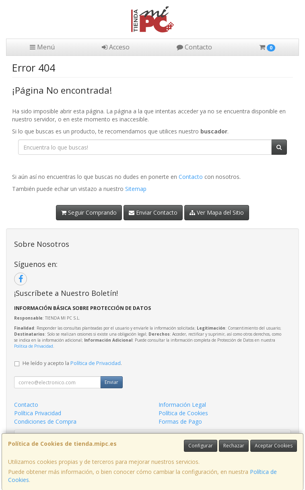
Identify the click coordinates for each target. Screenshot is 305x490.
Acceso (116, 47)
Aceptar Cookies (274, 445)
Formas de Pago (180, 421)
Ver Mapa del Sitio (217, 212)
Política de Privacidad (33, 346)
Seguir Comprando (89, 212)
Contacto (194, 47)
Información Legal (182, 404)
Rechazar (233, 445)
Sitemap (135, 189)
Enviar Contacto (153, 212)
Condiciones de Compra (45, 421)
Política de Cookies (183, 413)
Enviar (111, 382)
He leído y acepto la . (72, 363)
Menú (42, 47)
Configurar (200, 445)
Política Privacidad (37, 413)
